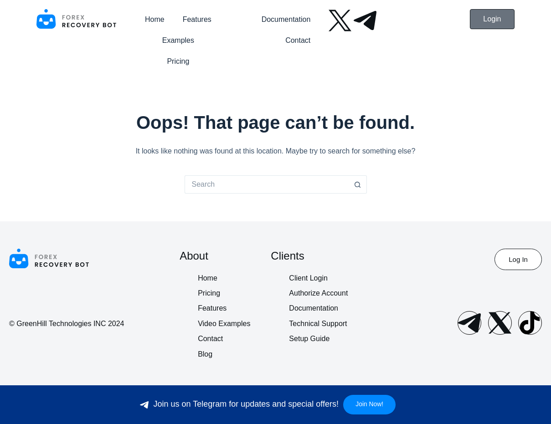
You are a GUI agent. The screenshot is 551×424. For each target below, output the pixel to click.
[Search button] (358, 184)
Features (197, 19)
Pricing (178, 61)
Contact (297, 40)
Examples (178, 40)
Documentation (286, 19)
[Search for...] (267, 184)
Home (155, 19)
